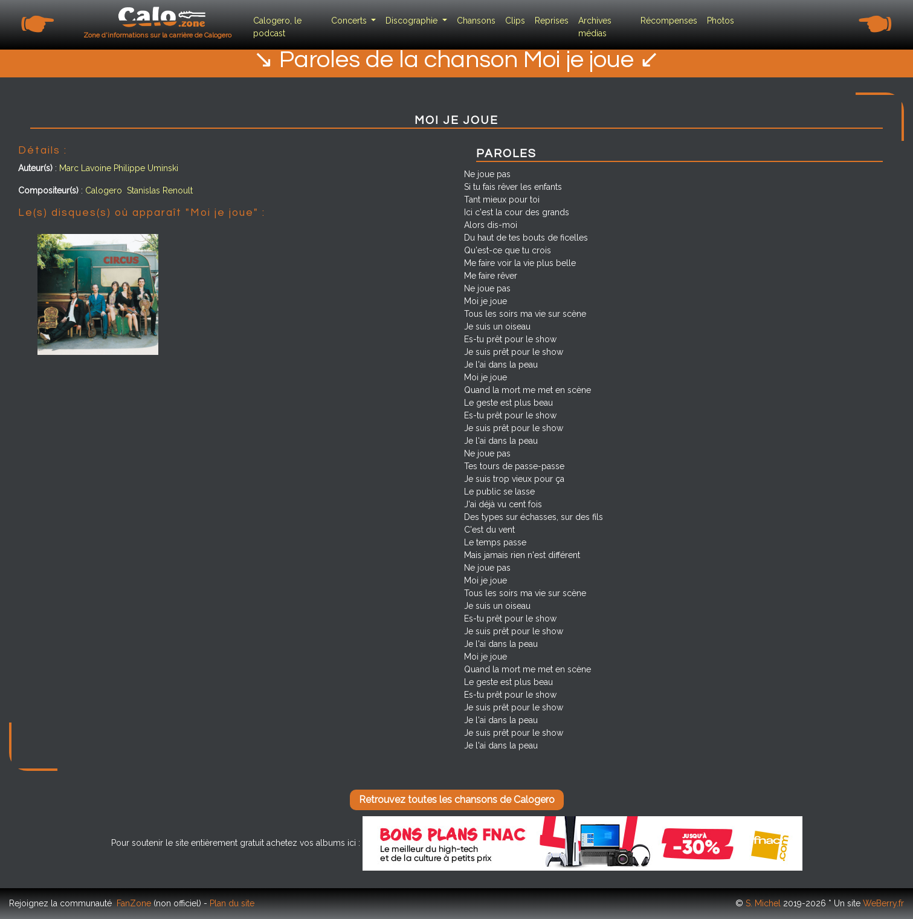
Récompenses (668, 20)
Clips (515, 20)
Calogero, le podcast (277, 27)
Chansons (476, 20)
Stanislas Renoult (160, 190)
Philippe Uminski (146, 168)
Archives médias (594, 27)
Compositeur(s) (48, 190)
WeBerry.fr (883, 903)
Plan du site (232, 903)
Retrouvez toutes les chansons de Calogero (457, 799)
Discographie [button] (413, 20)
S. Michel (763, 903)
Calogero (103, 190)
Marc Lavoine (85, 168)
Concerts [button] (350, 20)
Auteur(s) (35, 168)
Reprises (552, 20)
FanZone (134, 903)
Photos (720, 20)
